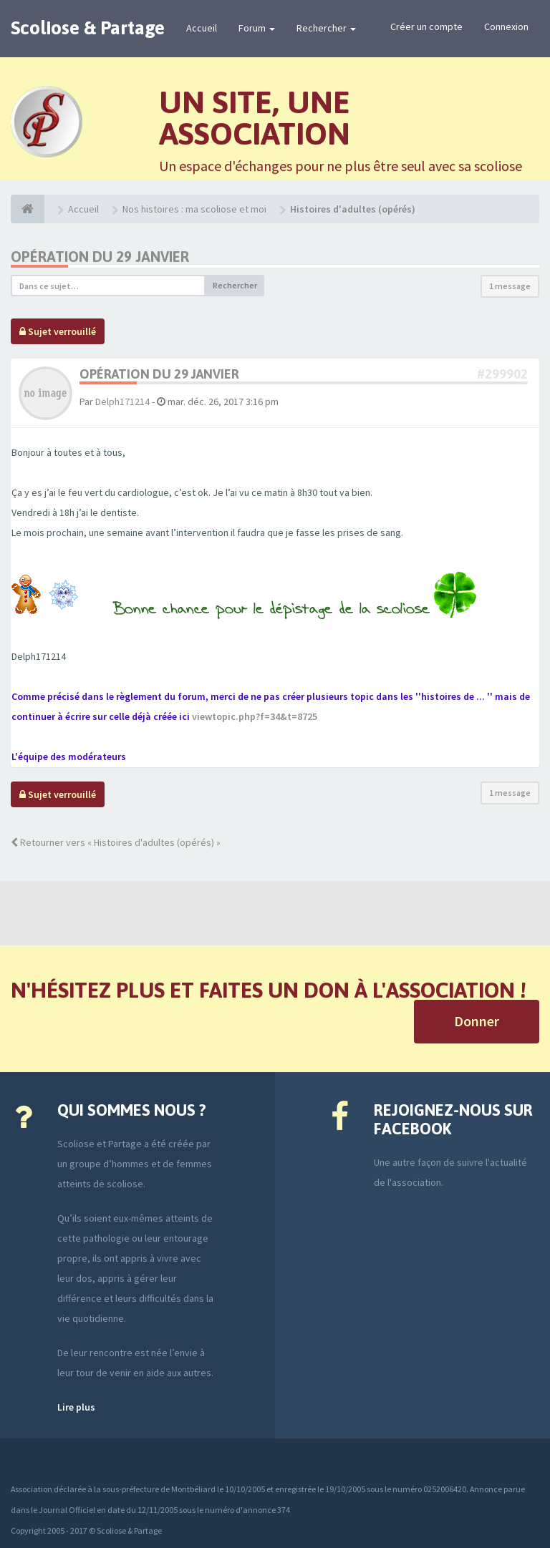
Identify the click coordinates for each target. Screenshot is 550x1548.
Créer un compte (426, 26)
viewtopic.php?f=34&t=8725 (254, 716)
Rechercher (326, 27)
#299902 (502, 373)
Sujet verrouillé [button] (57, 331)
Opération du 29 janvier (100, 256)
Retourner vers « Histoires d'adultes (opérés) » (116, 842)
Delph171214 (122, 401)
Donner (476, 1021)
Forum (256, 27)
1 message (510, 286)
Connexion (506, 26)
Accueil (201, 27)
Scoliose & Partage (88, 28)
